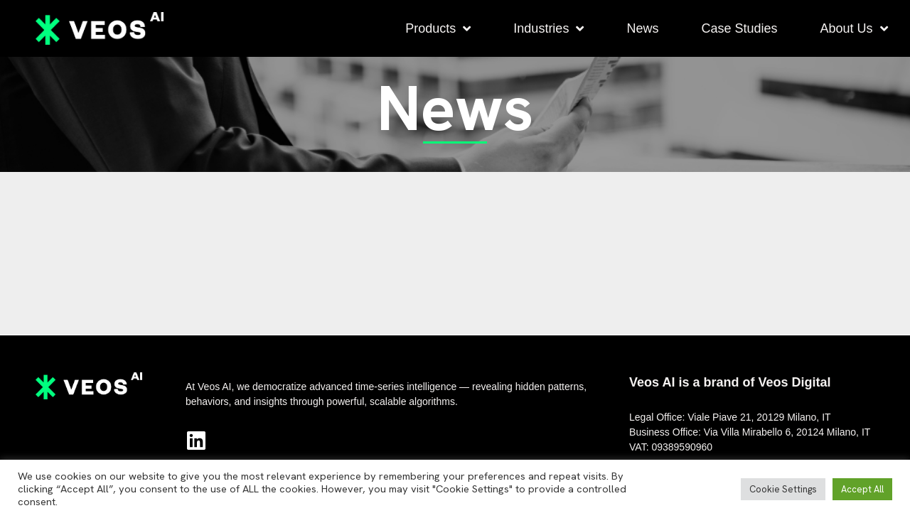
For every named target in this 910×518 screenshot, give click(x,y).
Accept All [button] (862, 489)
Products (438, 28)
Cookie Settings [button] (783, 489)
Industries (548, 28)
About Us (853, 28)
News (642, 28)
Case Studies (739, 28)
